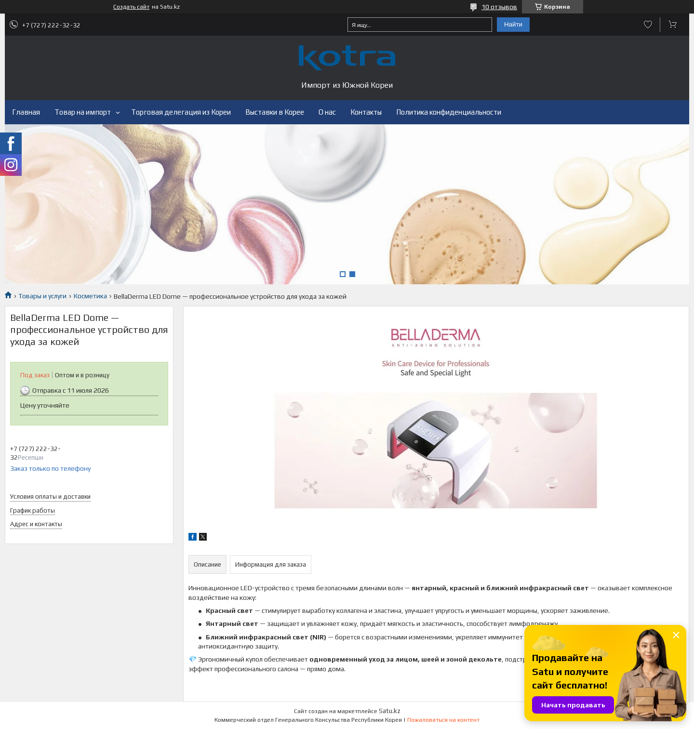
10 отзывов (499, 7)
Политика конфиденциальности (448, 112)
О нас (327, 112)
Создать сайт (131, 6)
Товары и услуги (42, 296)
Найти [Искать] (513, 24)
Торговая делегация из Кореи (181, 112)
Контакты (366, 112)
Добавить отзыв (648, 24)
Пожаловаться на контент (443, 719)
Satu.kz (389, 711)
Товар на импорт (82, 112)
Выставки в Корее (274, 112)
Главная (26, 112)
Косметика (90, 296)
